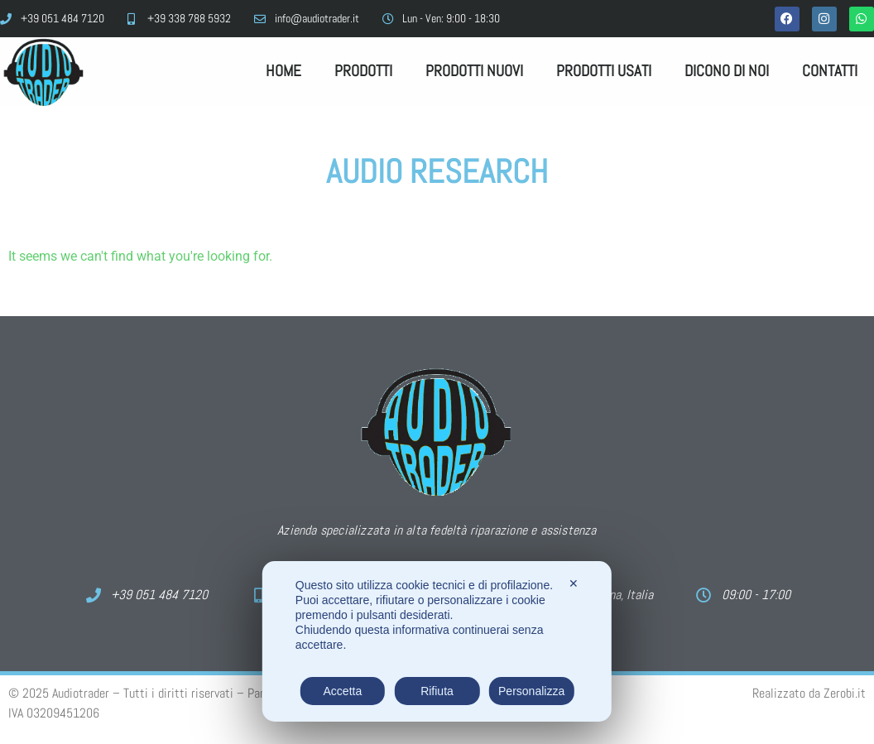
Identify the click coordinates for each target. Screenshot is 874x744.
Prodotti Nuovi (474, 70)
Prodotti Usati (603, 70)
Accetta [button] (343, 691)
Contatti (829, 70)
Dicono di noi (726, 70)
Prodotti (363, 70)
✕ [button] (574, 583)
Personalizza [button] (531, 691)
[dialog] (437, 641)
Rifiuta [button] (437, 691)
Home (283, 70)
